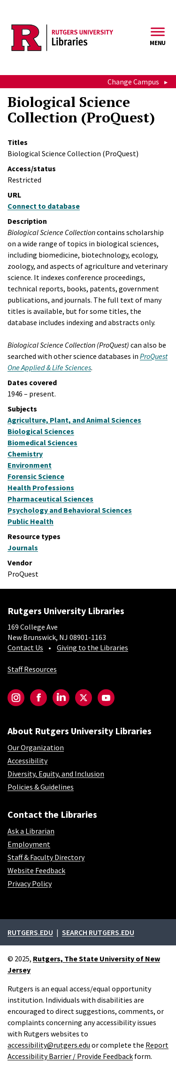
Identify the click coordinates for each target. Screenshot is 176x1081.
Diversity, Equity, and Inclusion (56, 773)
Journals (23, 547)
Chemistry (25, 453)
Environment (30, 465)
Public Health (31, 521)
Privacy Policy (30, 883)
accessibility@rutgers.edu (49, 1045)
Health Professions (41, 487)
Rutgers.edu (30, 932)
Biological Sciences (41, 431)
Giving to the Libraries (92, 647)
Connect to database (44, 206)
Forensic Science (36, 476)
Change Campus (133, 81)
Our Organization (36, 747)
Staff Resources (32, 669)
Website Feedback (36, 870)
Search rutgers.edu (98, 932)
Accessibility (27, 760)
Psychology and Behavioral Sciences (70, 510)
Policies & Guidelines (41, 787)
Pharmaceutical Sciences (50, 498)
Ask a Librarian (31, 831)
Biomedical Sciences (42, 442)
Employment (29, 844)
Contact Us (25, 647)
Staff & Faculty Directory (46, 857)
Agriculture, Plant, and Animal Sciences (74, 420)
